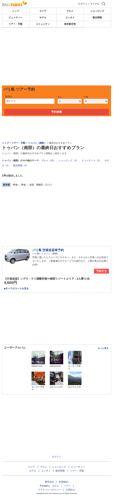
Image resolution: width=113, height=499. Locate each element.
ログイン (82, 4)
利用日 (8, 96)
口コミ (48, 184)
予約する (101, 271)
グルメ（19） (48, 160)
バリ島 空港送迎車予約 (48, 250)
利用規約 (63, 482)
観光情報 (97, 17)
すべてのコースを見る (16, 288)
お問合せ (70, 489)
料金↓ (24, 184)
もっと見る (103, 348)
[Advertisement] (56, 57)
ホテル (42, 17)
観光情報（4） (20, 165)
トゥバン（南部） (37, 143)
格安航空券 (70, 24)
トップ (15, 11)
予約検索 (56, 111)
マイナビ (94, 4)
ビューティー (15, 17)
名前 (31, 184)
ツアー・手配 (15, 24)
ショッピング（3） (68, 160)
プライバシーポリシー (49, 489)
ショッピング (97, 11)
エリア (42, 11)
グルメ (69, 11)
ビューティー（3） (91, 160)
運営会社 (49, 482)
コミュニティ (43, 24)
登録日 (39, 184)
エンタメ (70, 17)
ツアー (67, 486)
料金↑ (16, 184)
